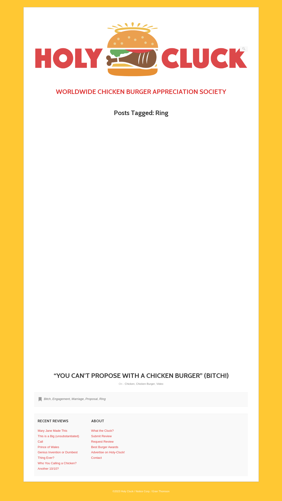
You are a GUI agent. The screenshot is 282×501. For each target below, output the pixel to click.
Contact (96, 457)
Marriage (78, 399)
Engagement (61, 399)
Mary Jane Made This (52, 430)
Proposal (91, 399)
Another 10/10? (48, 468)
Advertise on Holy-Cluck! (108, 452)
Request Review (102, 441)
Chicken (130, 383)
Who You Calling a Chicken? (57, 463)
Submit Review (101, 436)
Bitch (47, 399)
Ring (102, 399)
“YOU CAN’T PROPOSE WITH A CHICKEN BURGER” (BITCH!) (141, 375)
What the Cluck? (102, 430)
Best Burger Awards (104, 447)
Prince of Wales (48, 447)
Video (159, 383)
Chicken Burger (145, 383)
